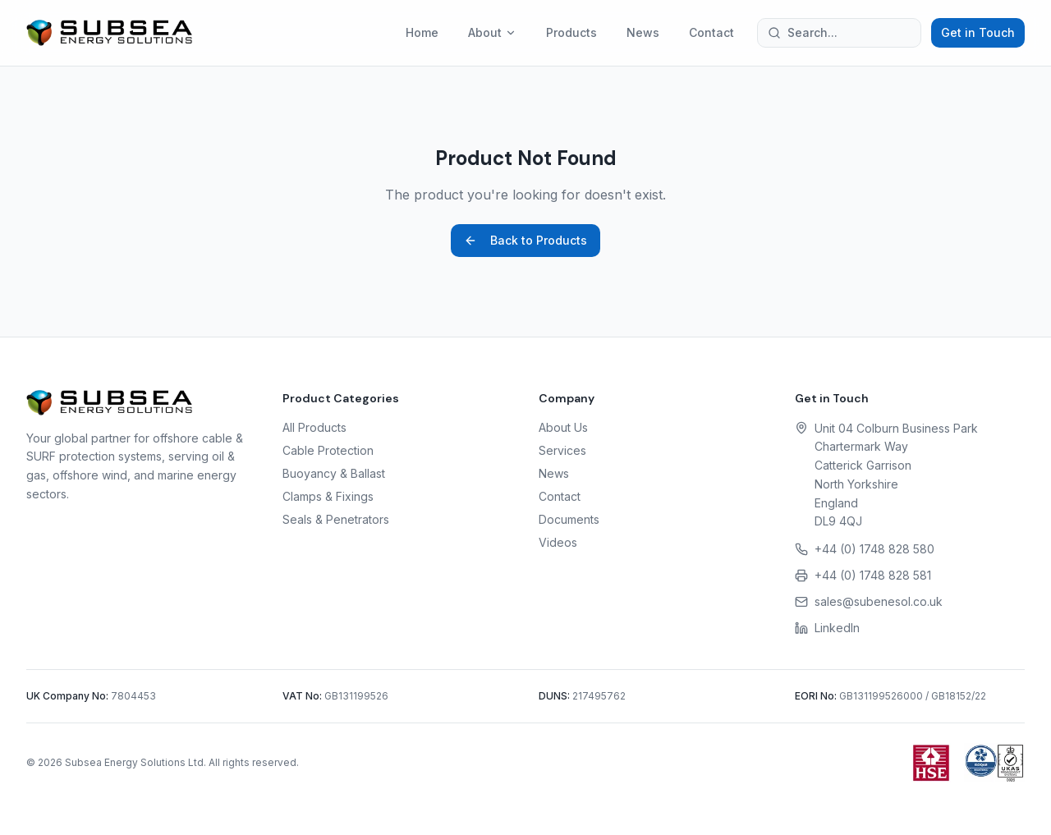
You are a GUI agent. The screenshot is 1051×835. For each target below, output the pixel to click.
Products (571, 32)
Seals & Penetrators (335, 519)
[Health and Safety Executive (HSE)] (931, 762)
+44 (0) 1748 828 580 (874, 549)
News (642, 32)
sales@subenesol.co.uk (879, 601)
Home (422, 32)
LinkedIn (837, 628)
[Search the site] (839, 33)
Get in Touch (978, 32)
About (492, 32)
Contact (711, 32)
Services (562, 450)
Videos (558, 542)
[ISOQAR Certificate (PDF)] (994, 762)
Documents (569, 519)
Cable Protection (328, 450)
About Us (563, 427)
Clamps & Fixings (328, 496)
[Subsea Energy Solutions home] (109, 33)
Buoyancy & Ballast (333, 473)
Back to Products (525, 240)
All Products (314, 427)
